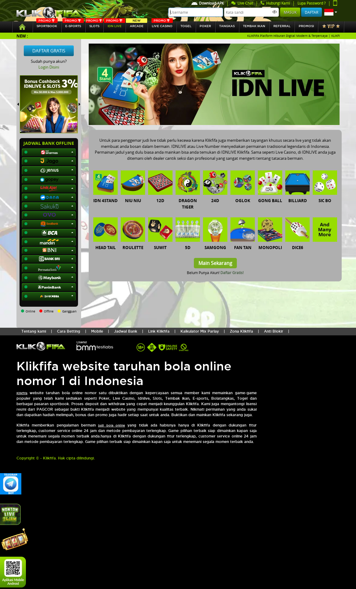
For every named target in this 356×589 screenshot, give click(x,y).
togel (185, 26)
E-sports (73, 24)
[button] (331, 12)
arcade (136, 24)
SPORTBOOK (47, 24)
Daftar (311, 12)
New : (22, 36)
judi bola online (111, 425)
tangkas (227, 26)
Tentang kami (33, 331)
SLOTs (94, 24)
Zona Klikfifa (241, 331)
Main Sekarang (215, 263)
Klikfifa (21, 393)
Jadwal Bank (125, 331)
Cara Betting (68, 331)
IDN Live (114, 24)
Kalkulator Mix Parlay (199, 331)
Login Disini (48, 67)
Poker (205, 26)
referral (281, 26)
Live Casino (162, 24)
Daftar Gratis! (232, 272)
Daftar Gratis (48, 51)
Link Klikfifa (158, 331)
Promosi (306, 26)
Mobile (97, 331)
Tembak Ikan (254, 26)
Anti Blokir (273, 331)
